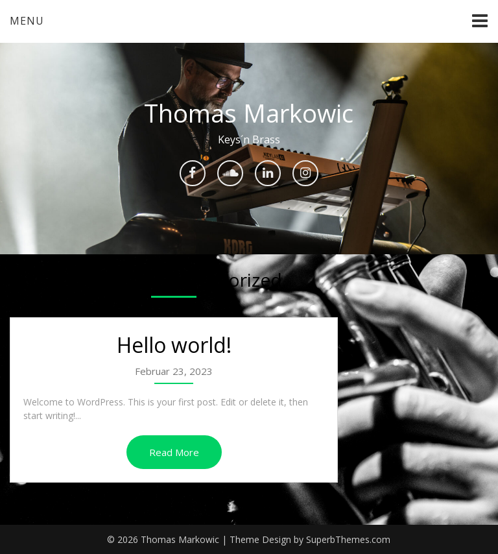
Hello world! (174, 345)
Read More (174, 452)
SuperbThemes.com (348, 539)
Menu (27, 21)
